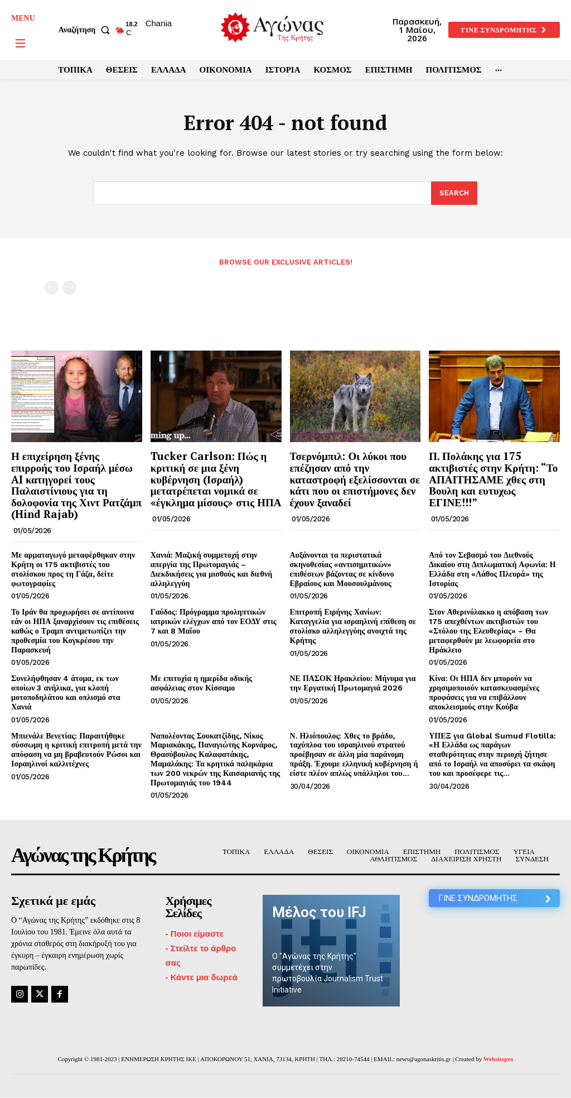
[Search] (454, 193)
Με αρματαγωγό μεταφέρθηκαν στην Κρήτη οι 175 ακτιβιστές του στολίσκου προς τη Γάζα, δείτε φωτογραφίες (73, 568)
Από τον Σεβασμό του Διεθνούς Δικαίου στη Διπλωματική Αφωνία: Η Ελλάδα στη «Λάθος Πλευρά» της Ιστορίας (492, 568)
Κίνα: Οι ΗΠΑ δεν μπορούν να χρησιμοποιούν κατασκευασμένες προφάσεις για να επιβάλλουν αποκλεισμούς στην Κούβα (484, 692)
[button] (86, 30)
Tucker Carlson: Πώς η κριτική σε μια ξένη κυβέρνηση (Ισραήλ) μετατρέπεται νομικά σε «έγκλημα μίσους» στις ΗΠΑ (216, 479)
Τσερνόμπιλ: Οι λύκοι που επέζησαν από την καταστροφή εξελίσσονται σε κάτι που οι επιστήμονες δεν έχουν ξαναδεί (355, 479)
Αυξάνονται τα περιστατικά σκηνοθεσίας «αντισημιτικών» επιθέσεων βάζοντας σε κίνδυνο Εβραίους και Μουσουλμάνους (342, 568)
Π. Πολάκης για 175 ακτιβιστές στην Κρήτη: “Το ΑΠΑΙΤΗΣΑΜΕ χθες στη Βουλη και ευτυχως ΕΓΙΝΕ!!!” (493, 479)
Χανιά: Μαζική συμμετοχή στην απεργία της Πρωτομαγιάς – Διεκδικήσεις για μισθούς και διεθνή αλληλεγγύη (211, 568)
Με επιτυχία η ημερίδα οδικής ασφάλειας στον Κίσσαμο (202, 683)
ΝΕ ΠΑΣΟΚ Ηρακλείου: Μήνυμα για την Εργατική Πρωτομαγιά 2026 (353, 683)
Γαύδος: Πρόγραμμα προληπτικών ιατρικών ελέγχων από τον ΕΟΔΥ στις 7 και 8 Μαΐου (214, 621)
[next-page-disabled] (69, 288)
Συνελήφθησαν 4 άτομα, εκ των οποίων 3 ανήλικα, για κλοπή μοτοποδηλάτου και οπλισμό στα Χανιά (65, 692)
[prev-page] (52, 288)
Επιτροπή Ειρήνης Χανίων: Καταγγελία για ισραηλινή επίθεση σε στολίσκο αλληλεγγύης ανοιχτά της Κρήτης (353, 625)
